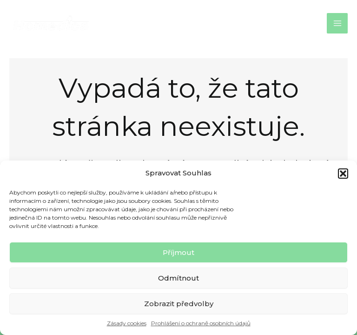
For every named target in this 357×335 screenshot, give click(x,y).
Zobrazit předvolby (178, 303)
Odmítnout (178, 278)
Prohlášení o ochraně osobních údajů (201, 323)
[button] (343, 173)
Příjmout (178, 252)
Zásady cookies (126, 323)
